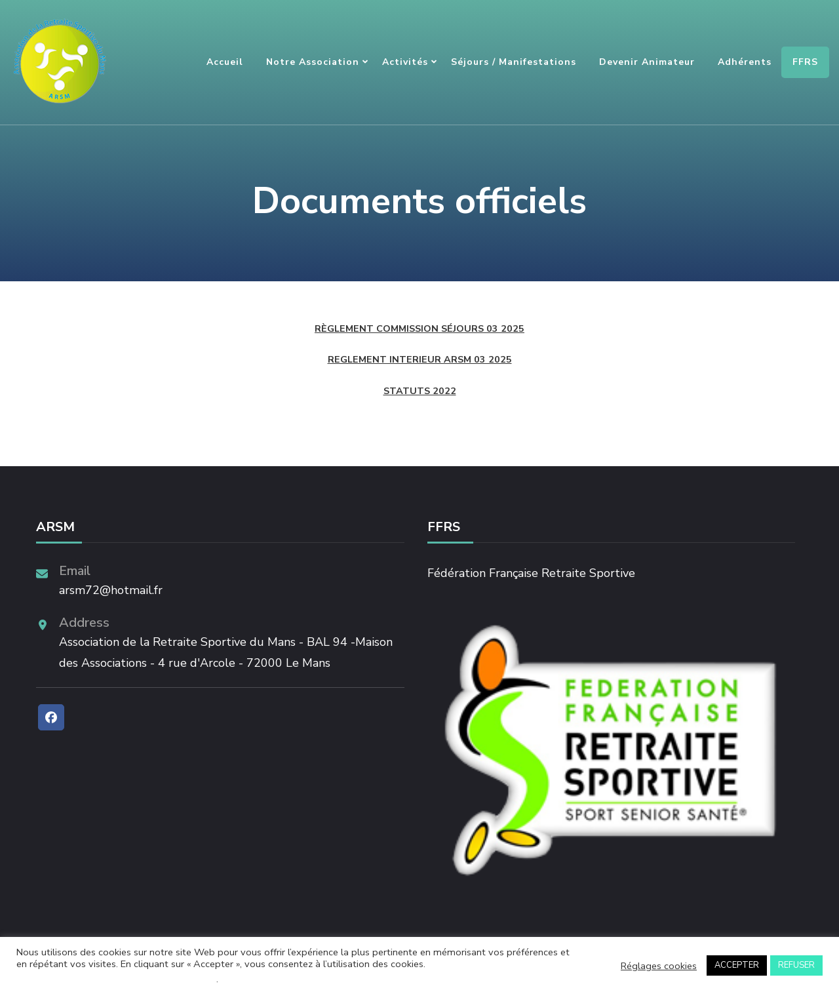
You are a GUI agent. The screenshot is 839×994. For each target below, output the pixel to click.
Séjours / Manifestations (513, 62)
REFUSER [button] (796, 965)
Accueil (224, 62)
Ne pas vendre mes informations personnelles (116, 978)
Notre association (312, 62)
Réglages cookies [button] (659, 966)
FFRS (805, 62)
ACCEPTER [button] (736, 965)
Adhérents (744, 62)
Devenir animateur (647, 62)
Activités (405, 62)
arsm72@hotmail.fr (111, 590)
